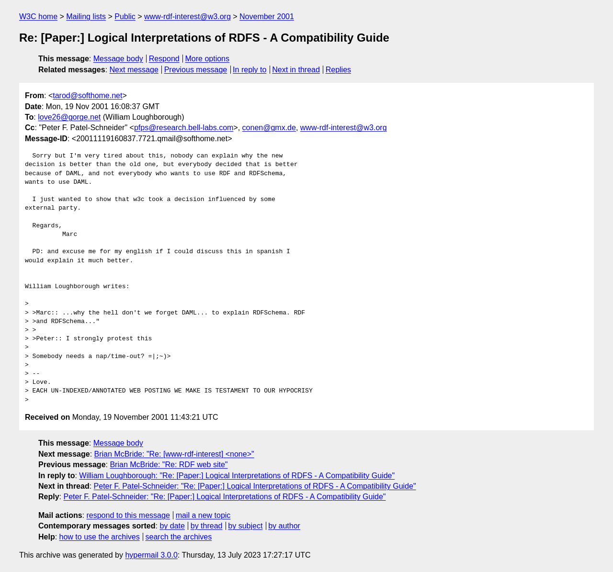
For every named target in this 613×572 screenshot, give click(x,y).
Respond (164, 59)
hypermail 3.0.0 (151, 555)
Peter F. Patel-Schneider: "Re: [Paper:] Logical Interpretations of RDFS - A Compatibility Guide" (255, 486)
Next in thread (296, 70)
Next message (134, 70)
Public (125, 16)
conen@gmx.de (269, 127)
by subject (245, 526)
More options (207, 59)
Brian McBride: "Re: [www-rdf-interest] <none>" (174, 454)
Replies (338, 70)
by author (284, 526)
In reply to (249, 70)
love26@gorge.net (69, 117)
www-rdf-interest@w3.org (187, 16)
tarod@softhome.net (87, 95)
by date (171, 526)
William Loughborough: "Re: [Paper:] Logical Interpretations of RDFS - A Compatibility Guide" (237, 475)
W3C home (38, 16)
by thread (207, 526)
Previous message (195, 70)
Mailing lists (86, 16)
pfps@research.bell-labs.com (183, 127)
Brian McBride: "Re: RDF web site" (168, 464)
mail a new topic (203, 515)
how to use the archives (99, 537)
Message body (118, 59)
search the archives (179, 537)
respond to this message (128, 515)
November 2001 (266, 16)
